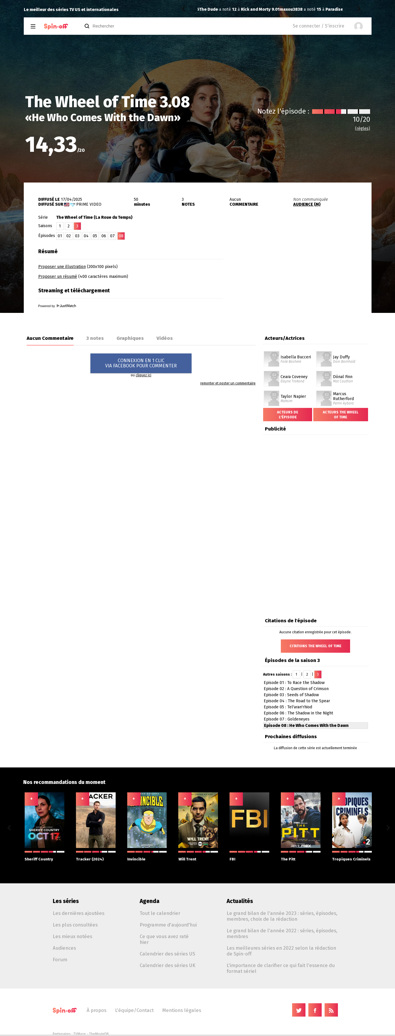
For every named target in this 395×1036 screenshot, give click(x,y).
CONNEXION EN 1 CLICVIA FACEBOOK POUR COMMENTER (141, 363)
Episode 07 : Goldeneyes (287, 719)
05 (95, 236)
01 (60, 236)
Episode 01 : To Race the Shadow (294, 682)
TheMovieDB (99, 1034)
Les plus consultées (75, 925)
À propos (96, 1010)
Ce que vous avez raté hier (164, 939)
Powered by (57, 306)
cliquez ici (143, 375)
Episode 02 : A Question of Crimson (296, 688)
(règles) (362, 128)
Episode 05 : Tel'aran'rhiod (288, 707)
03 (77, 236)
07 (112, 236)
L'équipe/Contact (134, 1010)
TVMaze (79, 1034)
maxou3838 (210, 9)
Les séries (66, 901)
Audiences (64, 948)
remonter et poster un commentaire (228, 383)
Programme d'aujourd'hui (168, 925)
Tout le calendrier (160, 913)
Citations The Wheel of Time (315, 646)
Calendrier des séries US (167, 954)
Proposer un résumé (57, 276)
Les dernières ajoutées (78, 913)
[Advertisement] (303, 281)
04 (86, 236)
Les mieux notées (72, 936)
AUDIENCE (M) (307, 204)
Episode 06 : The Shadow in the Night (298, 713)
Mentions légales (181, 1010)
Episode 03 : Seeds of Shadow (291, 694)
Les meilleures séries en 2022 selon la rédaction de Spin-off (281, 951)
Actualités (240, 901)
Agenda (149, 901)
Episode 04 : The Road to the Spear (297, 700)
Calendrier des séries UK (167, 965)
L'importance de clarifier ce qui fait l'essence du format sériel (281, 968)
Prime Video (88, 204)
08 (121, 236)
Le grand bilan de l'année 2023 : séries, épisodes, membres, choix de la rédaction (282, 916)
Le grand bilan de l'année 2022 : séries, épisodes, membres (282, 933)
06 (103, 236)
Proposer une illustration (62, 266)
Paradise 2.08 (258, 9)
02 (68, 236)
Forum (60, 959)
